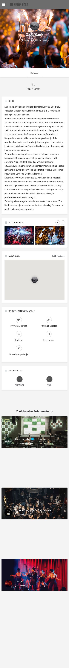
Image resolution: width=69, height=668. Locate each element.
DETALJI (34, 73)
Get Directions (58, 256)
